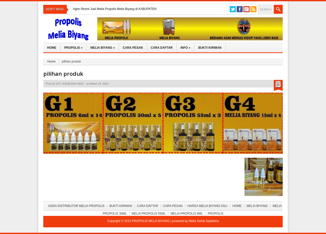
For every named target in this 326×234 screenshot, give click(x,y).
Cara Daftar (162, 48)
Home (51, 48)
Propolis (73, 48)
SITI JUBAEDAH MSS (70, 83)
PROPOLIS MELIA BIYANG (151, 221)
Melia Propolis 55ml (149, 213)
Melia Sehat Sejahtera (204, 221)
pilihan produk (63, 73)
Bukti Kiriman (209, 48)
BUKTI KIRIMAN (121, 206)
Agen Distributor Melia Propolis (76, 206)
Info (186, 48)
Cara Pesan (133, 48)
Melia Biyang (102, 48)
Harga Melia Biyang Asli (207, 206)
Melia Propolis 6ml (187, 213)
